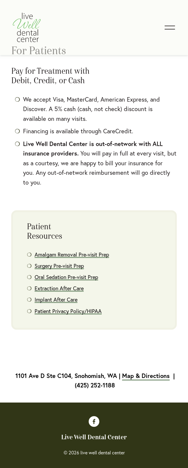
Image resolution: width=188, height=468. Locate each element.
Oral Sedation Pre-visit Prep (66, 277)
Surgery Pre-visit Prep (59, 265)
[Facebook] (94, 421)
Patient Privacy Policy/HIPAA (68, 311)
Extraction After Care (59, 288)
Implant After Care (56, 299)
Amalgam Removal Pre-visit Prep (72, 254)
